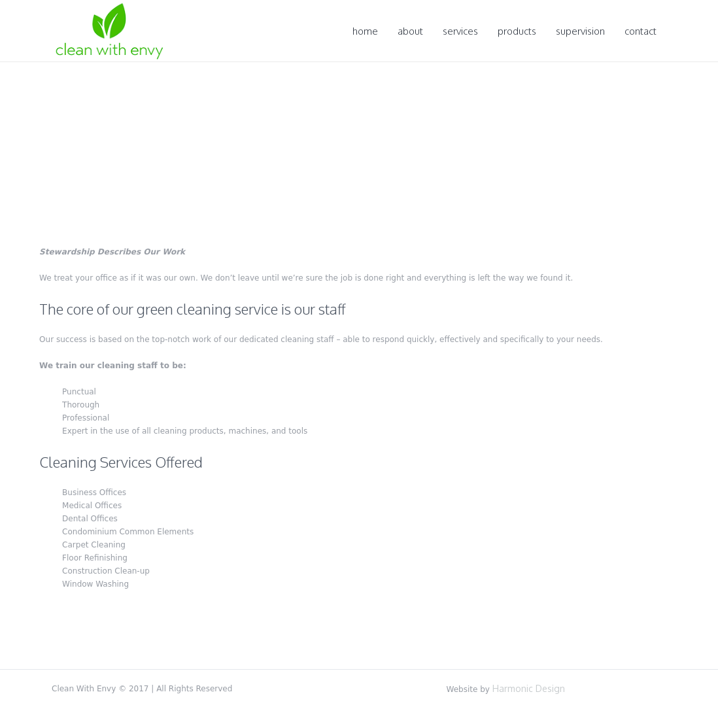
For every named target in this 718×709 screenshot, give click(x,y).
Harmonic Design (528, 688)
